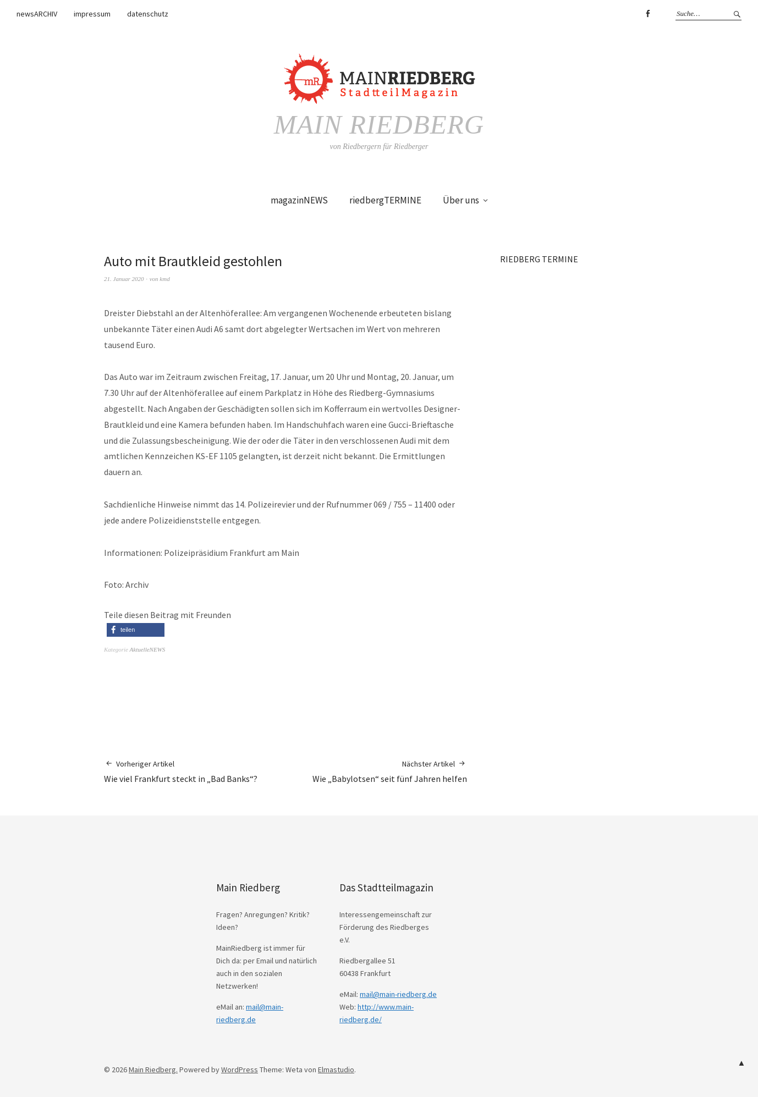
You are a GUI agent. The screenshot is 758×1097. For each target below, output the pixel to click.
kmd (164, 278)
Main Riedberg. (153, 1069)
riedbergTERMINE (385, 200)
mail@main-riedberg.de (398, 994)
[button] (135, 630)
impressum (92, 14)
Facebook (647, 13)
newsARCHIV (37, 14)
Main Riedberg (379, 124)
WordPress (239, 1069)
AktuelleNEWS (148, 649)
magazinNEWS (299, 200)
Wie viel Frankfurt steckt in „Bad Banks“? (180, 771)
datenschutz (147, 14)
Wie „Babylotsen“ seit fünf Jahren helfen (389, 771)
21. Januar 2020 (124, 278)
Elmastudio (336, 1069)
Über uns (461, 200)
